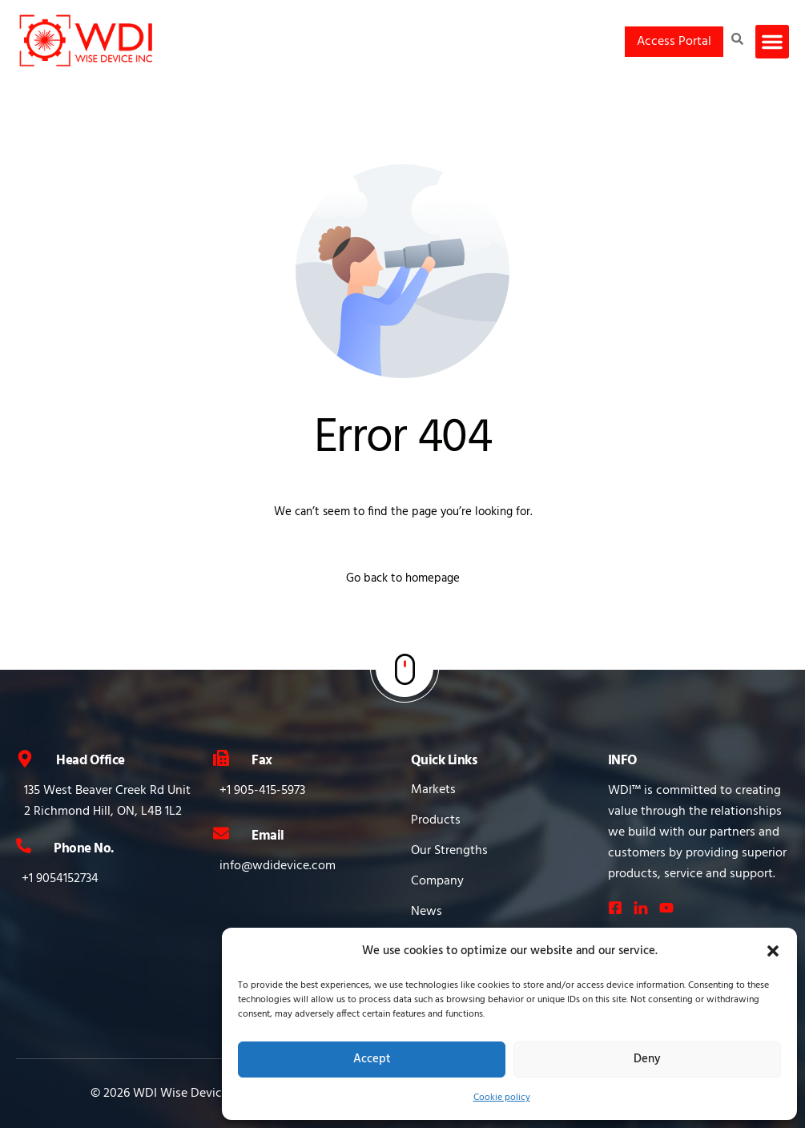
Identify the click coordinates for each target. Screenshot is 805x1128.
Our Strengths (449, 850)
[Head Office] (25, 758)
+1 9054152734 (60, 878)
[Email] (221, 833)
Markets (433, 790)
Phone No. (84, 849)
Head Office (90, 760)
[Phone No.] (23, 845)
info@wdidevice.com (277, 866)
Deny (647, 1059)
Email (268, 836)
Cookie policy (501, 1098)
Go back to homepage (403, 578)
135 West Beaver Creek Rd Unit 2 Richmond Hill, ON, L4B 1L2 (107, 801)
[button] (773, 951)
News (426, 911)
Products (436, 820)
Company (437, 881)
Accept (372, 1059)
